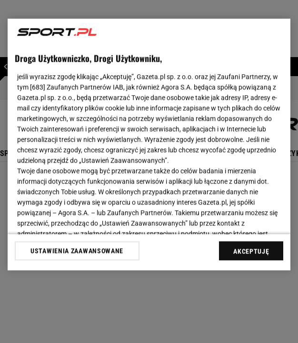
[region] (149, 144)
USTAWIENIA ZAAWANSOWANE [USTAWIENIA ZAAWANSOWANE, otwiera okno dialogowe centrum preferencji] (76, 251)
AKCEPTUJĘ (251, 251)
